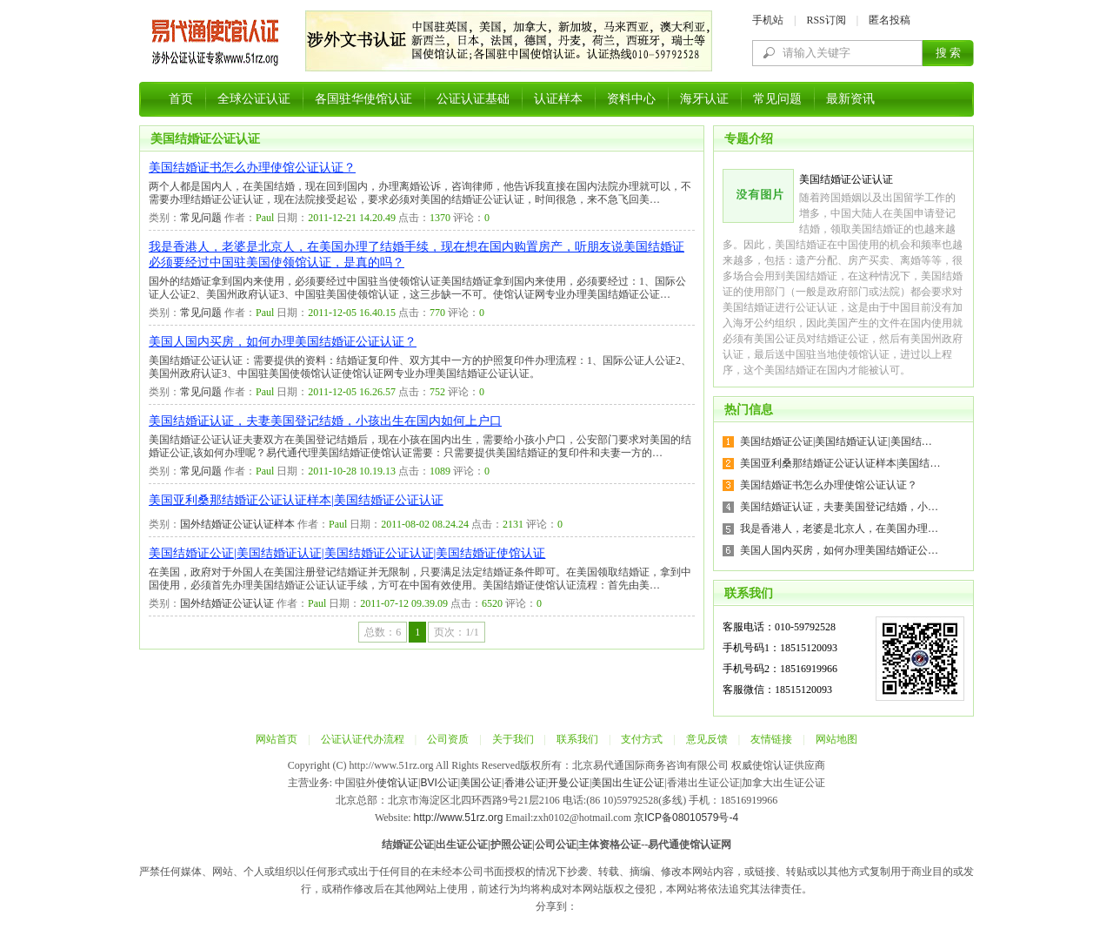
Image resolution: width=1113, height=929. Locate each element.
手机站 (767, 20)
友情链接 (771, 739)
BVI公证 (438, 783)
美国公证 (481, 783)
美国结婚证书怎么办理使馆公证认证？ (252, 167)
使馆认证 (397, 783)
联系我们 (577, 739)
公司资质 (448, 739)
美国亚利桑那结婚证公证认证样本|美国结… (840, 463)
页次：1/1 (456, 632)
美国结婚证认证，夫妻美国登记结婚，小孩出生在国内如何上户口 (325, 420)
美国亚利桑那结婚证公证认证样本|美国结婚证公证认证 (296, 500)
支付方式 (642, 739)
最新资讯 (850, 98)
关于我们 (513, 739)
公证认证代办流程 (362, 739)
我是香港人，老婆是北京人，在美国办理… (839, 528)
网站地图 (836, 739)
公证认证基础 (473, 98)
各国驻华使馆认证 (363, 98)
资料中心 (631, 98)
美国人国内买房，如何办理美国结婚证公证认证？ (283, 341)
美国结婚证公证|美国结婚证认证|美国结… (836, 441)
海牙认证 (704, 98)
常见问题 (777, 98)
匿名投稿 (889, 20)
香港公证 (525, 783)
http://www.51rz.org (458, 817)
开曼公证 (569, 783)
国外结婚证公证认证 (227, 603)
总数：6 (382, 632)
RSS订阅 (825, 20)
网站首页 (276, 739)
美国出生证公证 (627, 783)
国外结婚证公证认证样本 (237, 524)
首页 (181, 98)
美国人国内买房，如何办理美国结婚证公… (839, 550)
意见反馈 (707, 739)
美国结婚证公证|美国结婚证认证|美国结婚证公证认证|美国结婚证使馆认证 (347, 553)
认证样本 (558, 98)
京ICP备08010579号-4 (686, 817)
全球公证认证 (253, 98)
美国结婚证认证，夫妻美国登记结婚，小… (839, 507)
